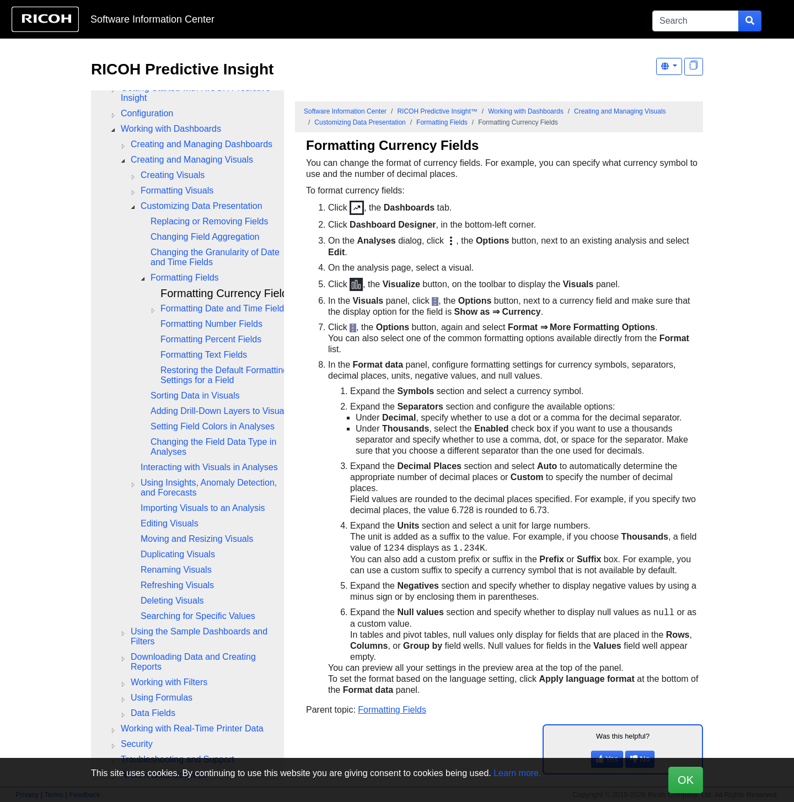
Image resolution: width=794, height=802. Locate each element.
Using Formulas (161, 697)
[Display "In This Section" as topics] (693, 67)
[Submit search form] (749, 20)
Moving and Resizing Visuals (197, 538)
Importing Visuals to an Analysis (203, 508)
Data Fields (153, 713)
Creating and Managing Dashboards (201, 144)
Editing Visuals (169, 523)
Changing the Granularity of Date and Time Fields (215, 257)
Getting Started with (195, 93)
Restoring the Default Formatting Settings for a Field (224, 375)
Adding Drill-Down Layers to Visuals (221, 411)
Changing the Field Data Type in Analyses (213, 446)
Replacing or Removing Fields (209, 221)
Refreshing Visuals (177, 585)
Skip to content (362, 19)
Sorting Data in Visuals (195, 395)
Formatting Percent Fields (210, 339)
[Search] (695, 20)
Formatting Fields (185, 277)
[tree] (187, 416)
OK (686, 780)
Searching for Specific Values (198, 616)
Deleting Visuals (172, 600)
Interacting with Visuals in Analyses (209, 467)
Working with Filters (169, 682)
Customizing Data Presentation (201, 206)
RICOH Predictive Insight (182, 69)
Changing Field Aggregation (205, 236)
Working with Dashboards (171, 128)
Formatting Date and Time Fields (224, 308)
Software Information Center (152, 19)
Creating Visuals (173, 175)
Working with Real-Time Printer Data (192, 728)
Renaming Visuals (176, 569)
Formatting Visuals (177, 190)
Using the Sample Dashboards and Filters (199, 636)
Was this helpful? (623, 736)
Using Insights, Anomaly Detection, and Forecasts (209, 487)
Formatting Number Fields (211, 324)
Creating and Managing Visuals (192, 159)
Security (137, 744)
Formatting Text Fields (203, 354)
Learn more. (517, 773)
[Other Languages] (669, 66)
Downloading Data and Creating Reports (193, 661)
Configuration (147, 113)
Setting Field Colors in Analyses (213, 426)
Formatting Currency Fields (226, 293)
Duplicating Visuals (178, 554)
